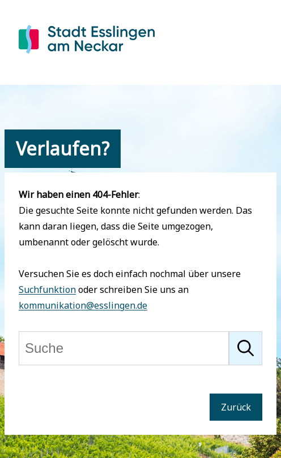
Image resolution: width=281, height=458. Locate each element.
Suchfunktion (47, 289)
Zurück (236, 407)
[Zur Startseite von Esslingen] (87, 55)
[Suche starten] (245, 348)
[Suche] (124, 348)
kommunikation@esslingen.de (83, 305)
